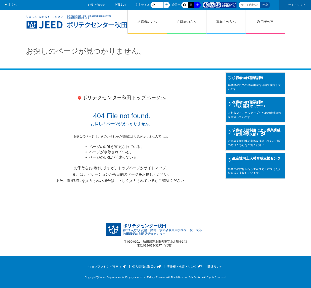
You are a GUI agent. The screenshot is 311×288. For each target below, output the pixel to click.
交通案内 (120, 4)
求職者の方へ (147, 22)
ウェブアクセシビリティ (107, 266)
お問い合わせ (96, 4)
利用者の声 (265, 22)
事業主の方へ (226, 22)
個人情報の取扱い (146, 266)
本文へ (12, 4)
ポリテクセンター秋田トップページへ (124, 97)
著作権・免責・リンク (184, 266)
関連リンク (215, 266)
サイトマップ (296, 4)
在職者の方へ (186, 22)
